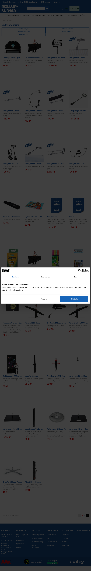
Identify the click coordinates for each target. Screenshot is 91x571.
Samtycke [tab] (15, 277)
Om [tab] (75, 277)
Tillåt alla (74, 299)
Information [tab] (45, 277)
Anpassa (45, 299)
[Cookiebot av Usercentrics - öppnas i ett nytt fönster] (80, 270)
